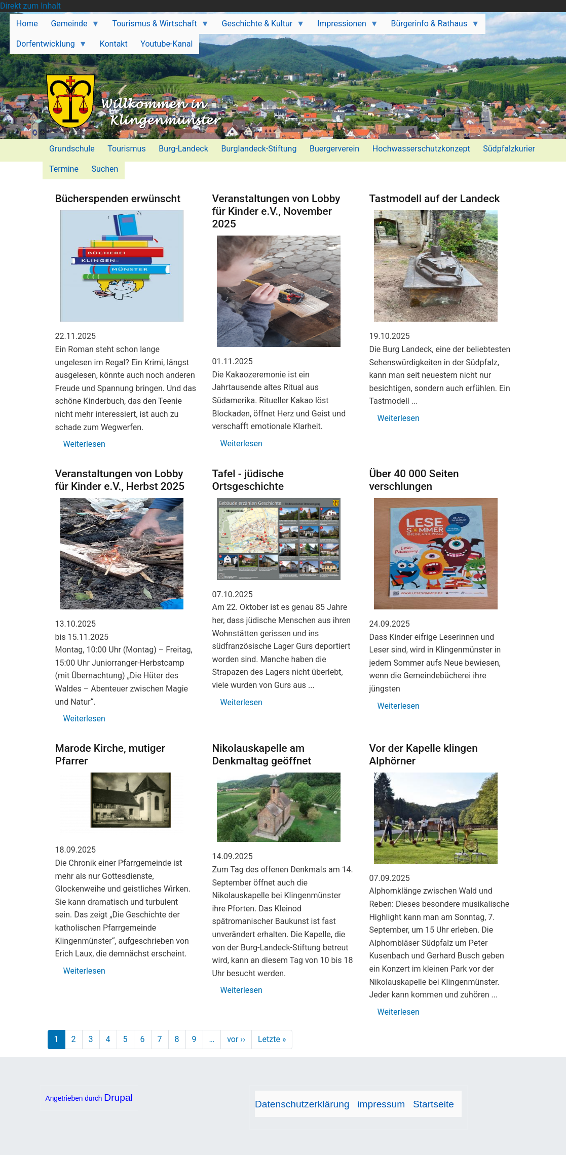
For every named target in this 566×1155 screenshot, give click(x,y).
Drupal (118, 1097)
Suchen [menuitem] (105, 169)
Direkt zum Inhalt (30, 6)
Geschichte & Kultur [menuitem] (260, 26)
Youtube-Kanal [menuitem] (166, 44)
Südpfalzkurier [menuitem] (509, 148)
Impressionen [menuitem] (345, 26)
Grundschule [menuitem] (72, 148)
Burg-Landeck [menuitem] (183, 148)
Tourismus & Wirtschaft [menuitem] (157, 26)
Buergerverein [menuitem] (334, 148)
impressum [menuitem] (381, 1104)
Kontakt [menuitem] (114, 44)
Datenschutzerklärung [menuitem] (302, 1104)
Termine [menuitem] (64, 169)
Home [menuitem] (27, 23)
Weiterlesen (84, 444)
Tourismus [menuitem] (126, 148)
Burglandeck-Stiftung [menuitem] (258, 148)
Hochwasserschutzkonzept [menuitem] (421, 148)
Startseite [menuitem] (433, 1104)
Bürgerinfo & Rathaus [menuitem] (432, 26)
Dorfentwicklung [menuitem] (48, 46)
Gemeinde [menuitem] (72, 26)
